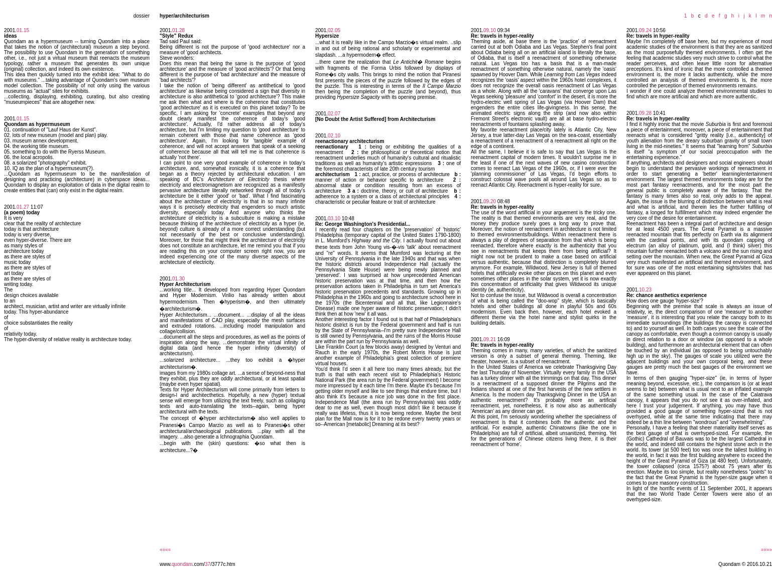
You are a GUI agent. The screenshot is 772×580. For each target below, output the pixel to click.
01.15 (23, 30)
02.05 (334, 30)
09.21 (489, 339)
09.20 (489, 201)
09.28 (645, 113)
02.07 (334, 113)
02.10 (334, 135)
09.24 (645, 30)
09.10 (489, 30)
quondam (182, 564)
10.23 (645, 290)
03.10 (334, 218)
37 (207, 564)
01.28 (178, 30)
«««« (165, 549)
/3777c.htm (222, 564)
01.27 (23, 207)
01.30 (178, 278)
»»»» (766, 549)
